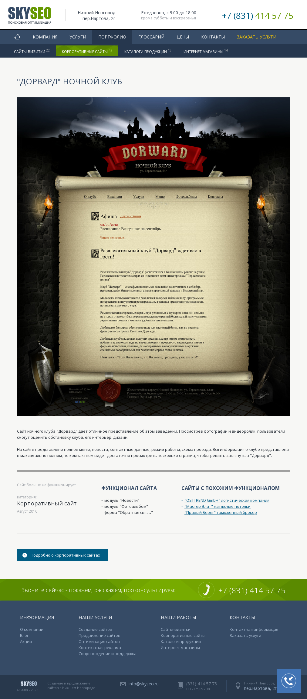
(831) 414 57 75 (201, 684)
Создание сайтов (95, 629)
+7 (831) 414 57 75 (251, 590)
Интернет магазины (206, 51)
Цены (183, 37)
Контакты (213, 37)
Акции (26, 641)
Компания (45, 37)
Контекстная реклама (100, 647)
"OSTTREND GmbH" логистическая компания (226, 500)
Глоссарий (151, 37)
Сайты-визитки (32, 51)
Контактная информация (254, 629)
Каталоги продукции (147, 51)
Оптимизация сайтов (99, 641)
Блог (24, 635)
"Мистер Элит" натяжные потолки (217, 506)
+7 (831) (257, 15)
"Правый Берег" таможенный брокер (220, 512)
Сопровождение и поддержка (108, 653)
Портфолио (112, 37)
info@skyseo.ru (144, 684)
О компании (31, 629)
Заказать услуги (256, 37)
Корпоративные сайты (87, 51)
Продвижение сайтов (99, 635)
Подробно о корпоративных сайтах (65, 555)
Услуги (77, 37)
